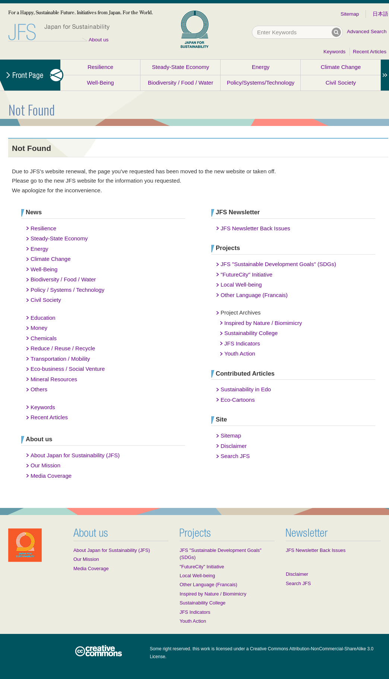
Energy (261, 67)
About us (98, 39)
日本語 (380, 14)
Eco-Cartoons (238, 400)
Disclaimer (234, 446)
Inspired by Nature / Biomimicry (263, 323)
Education (43, 318)
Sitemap (350, 14)
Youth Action (239, 353)
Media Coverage (51, 476)
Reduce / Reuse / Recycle (63, 348)
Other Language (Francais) (254, 295)
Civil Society (341, 82)
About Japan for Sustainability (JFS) (75, 455)
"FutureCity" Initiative (246, 274)
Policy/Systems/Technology (261, 82)
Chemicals (44, 338)
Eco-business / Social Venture (68, 369)
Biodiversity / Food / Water (180, 82)
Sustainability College (251, 333)
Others (39, 389)
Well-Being (100, 82)
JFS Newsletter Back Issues (255, 228)
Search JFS (235, 456)
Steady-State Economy (180, 67)
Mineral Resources (54, 379)
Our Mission (45, 465)
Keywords (334, 51)
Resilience (100, 67)
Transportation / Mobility (60, 359)
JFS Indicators (242, 343)
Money (39, 328)
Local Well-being (241, 284)
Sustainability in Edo (246, 389)
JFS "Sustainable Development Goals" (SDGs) (278, 264)
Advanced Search (367, 31)
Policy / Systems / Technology (67, 290)
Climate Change (341, 67)
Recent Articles (369, 51)
